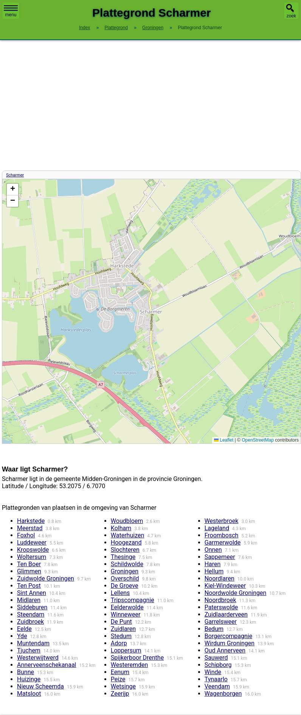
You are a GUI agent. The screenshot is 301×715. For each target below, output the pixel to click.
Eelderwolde (127, 607)
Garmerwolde (223, 542)
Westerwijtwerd (38, 657)
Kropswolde (33, 549)
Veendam (217, 686)
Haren (213, 564)
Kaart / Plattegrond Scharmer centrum (150, 311)
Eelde (24, 628)
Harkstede (31, 521)
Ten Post (29, 585)
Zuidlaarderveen (226, 614)
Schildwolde (127, 564)
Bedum (214, 628)
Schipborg (218, 664)
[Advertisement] (150, 105)
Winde (213, 672)
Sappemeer (220, 556)
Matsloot (29, 693)
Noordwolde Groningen (236, 592)
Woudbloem (127, 521)
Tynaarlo (216, 679)
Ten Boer (29, 564)
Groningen (124, 571)
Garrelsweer (221, 621)
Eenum (120, 672)
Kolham (121, 528)
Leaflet (223, 440)
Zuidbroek (30, 621)
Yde (22, 636)
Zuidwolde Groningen (45, 578)
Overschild (125, 578)
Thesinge (123, 556)
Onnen (213, 549)
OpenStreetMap (258, 440)
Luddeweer (32, 542)
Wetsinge (123, 686)
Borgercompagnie (229, 636)
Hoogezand (126, 542)
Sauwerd (216, 657)
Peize (118, 679)
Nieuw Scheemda (40, 686)
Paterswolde (221, 607)
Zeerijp (120, 693)
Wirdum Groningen (229, 643)
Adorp (119, 643)
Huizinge (28, 679)
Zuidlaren (123, 628)
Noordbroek (220, 600)
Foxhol (26, 535)
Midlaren (28, 600)
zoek (291, 16)
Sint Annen (31, 592)
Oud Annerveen (225, 650)
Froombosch (222, 535)
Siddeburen (32, 607)
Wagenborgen (223, 693)
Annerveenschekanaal (46, 664)
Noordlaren (219, 578)
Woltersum (31, 556)
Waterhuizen (127, 535)
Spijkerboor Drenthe (137, 657)
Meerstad (30, 528)
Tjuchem (28, 650)
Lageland (217, 528)
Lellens (120, 592)
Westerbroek (222, 521)
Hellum (214, 571)
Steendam (30, 614)
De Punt (121, 621)
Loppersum (126, 650)
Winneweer (126, 614)
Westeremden (129, 664)
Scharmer (15, 175)
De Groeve (124, 585)
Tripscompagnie (132, 600)
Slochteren (125, 549)
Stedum (121, 636)
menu (11, 11)
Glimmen (29, 571)
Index (84, 27)
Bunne (25, 672)
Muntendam (33, 643)
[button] (12, 189)
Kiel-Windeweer (225, 585)
